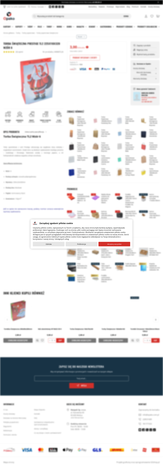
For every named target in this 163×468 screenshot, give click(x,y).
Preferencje (81, 244)
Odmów (49, 244)
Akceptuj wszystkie (114, 244)
